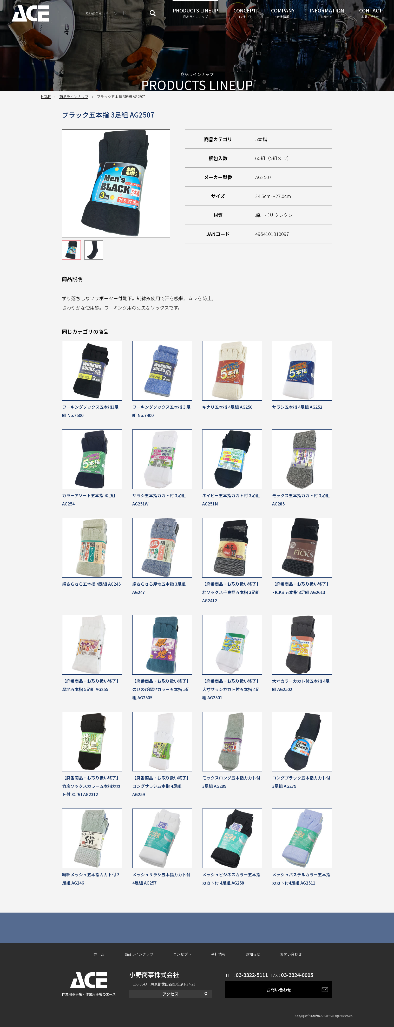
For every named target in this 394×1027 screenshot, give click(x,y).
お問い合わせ (291, 954)
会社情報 (218, 954)
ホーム (98, 954)
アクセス (170, 994)
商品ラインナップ (73, 96)
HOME (46, 96)
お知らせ (253, 954)
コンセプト (182, 954)
